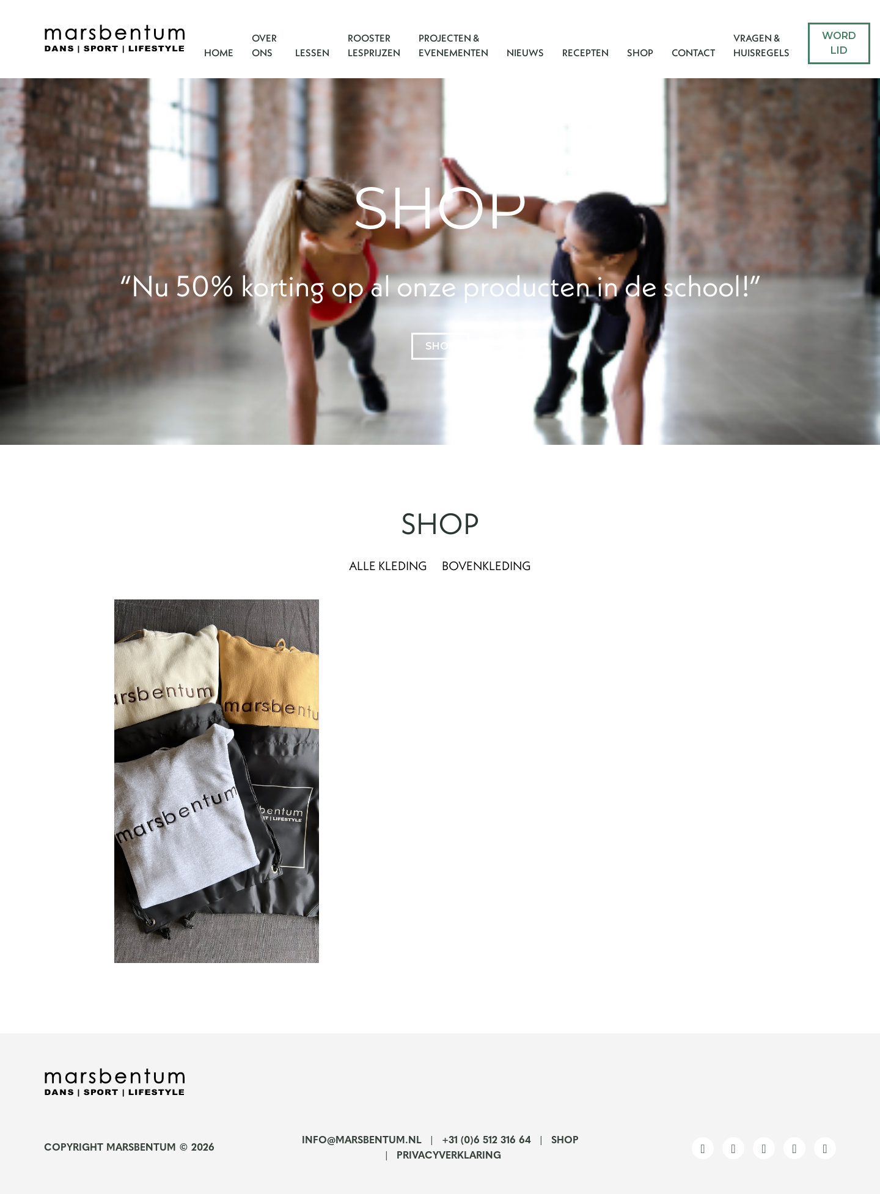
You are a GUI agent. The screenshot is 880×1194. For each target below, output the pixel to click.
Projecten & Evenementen (453, 45)
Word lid (839, 43)
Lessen (312, 52)
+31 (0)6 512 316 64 (486, 1141)
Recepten (585, 52)
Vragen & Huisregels (761, 45)
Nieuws (525, 52)
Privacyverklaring (449, 1156)
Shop (640, 52)
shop (440, 345)
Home (218, 52)
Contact (693, 52)
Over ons (264, 45)
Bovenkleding (486, 565)
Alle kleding (388, 565)
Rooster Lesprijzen (374, 45)
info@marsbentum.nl (362, 1141)
